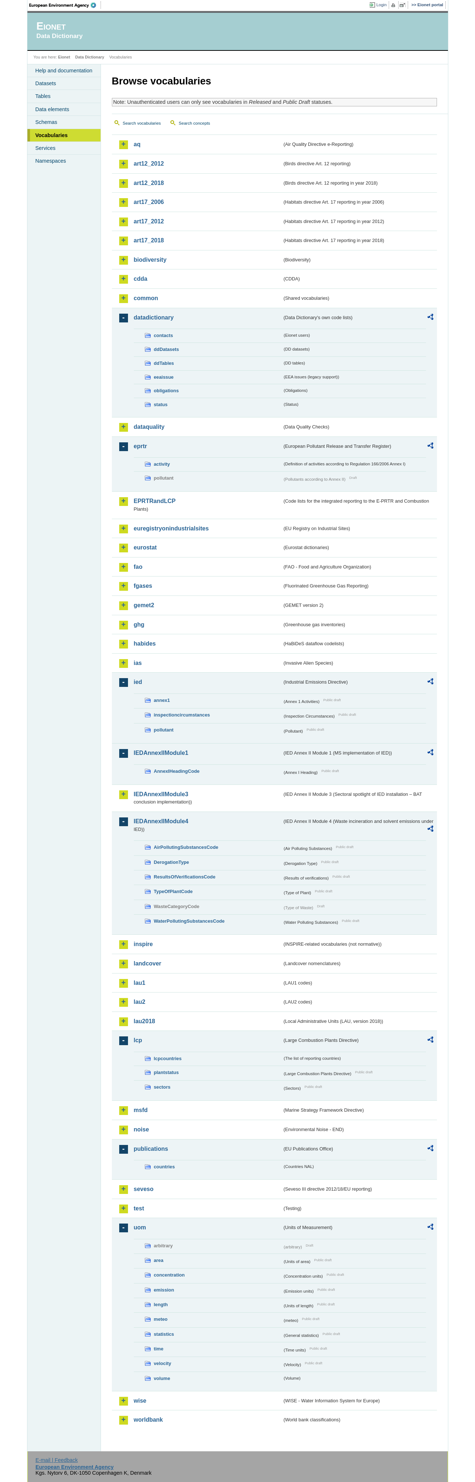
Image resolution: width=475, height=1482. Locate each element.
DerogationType (171, 862)
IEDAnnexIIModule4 (161, 821)
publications (151, 1149)
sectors (162, 1087)
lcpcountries (168, 1058)
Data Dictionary (89, 57)
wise (140, 1401)
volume (162, 1378)
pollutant (164, 730)
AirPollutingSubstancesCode (186, 847)
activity (162, 464)
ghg (139, 624)
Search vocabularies (142, 123)
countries (164, 1166)
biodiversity (150, 260)
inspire (143, 944)
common (146, 298)
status (161, 404)
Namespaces (50, 161)
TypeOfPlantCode (173, 891)
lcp (138, 1040)
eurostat (145, 547)
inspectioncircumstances (182, 715)
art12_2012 (149, 163)
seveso (144, 1189)
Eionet (64, 57)
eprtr (140, 446)
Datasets (45, 83)
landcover (148, 963)
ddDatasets (166, 349)
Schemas (46, 122)
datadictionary (154, 317)
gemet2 (144, 605)
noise (141, 1129)
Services (45, 148)
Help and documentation (64, 70)
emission (164, 1290)
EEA (65, 5)
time (158, 1348)
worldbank (148, 1420)
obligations (166, 390)
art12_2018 (149, 183)
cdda (140, 279)
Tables (43, 96)
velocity (162, 1363)
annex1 (162, 700)
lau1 (140, 983)
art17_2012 (149, 221)
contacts (163, 335)
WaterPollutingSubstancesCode (189, 921)
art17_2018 (149, 240)
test (139, 1208)
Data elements (52, 109)
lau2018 (144, 1021)
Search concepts (194, 123)
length (161, 1304)
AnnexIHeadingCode (177, 771)
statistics (164, 1334)
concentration (169, 1275)
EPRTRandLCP (155, 501)
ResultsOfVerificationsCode (185, 877)
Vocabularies (51, 135)
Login (381, 5)
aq (137, 144)
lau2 (140, 1002)
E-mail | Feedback (56, 1460)
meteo (161, 1319)
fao (138, 567)
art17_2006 (149, 202)
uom (140, 1227)
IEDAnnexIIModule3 (161, 794)
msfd (141, 1110)
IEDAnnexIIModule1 (161, 753)
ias (138, 663)
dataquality (149, 427)
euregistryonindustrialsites (171, 528)
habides (145, 643)
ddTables (164, 363)
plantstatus (166, 1072)
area (158, 1260)
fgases (143, 586)
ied (138, 682)
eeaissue (164, 377)
